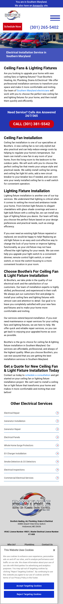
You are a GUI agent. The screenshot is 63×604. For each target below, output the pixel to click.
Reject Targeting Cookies (29, 594)
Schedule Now (12, 26)
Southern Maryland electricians (33, 90)
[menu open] (55, 18)
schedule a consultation (37, 375)
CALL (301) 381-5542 (31, 124)
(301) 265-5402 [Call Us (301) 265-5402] (44, 27)
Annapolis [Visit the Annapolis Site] (38, 5)
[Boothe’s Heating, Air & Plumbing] (13, 15)
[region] (29, 574)
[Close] (54, 550)
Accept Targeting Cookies (29, 586)
